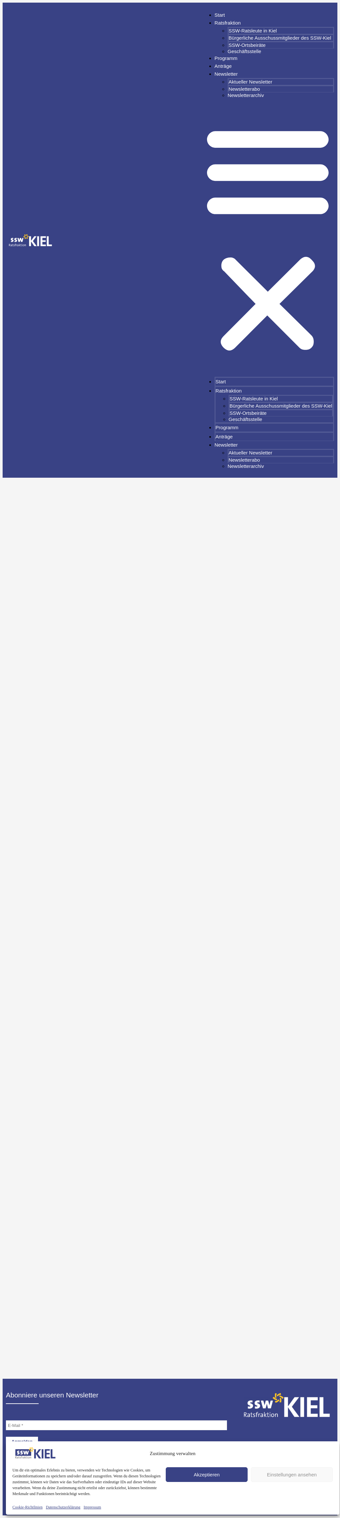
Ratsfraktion (228, 23)
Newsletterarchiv (246, 95)
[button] (267, 238)
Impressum (92, 1507)
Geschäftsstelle (244, 51)
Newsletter (226, 74)
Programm (226, 58)
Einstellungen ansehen (292, 1474)
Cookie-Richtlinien (27, 1507)
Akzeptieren (206, 1474)
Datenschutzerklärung (63, 1507)
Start (220, 15)
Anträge (223, 66)
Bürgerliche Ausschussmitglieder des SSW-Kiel (280, 38)
